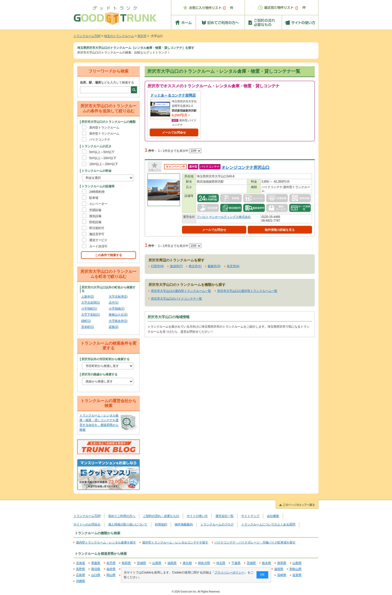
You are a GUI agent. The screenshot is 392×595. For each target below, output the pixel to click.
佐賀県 (297, 575)
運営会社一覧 (225, 516)
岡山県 (111, 575)
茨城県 (251, 563)
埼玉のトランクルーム (119, 36)
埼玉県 (220, 563)
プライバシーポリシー (229, 572)
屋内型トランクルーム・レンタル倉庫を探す (106, 542)
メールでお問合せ (174, 132)
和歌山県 (296, 569)
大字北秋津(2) (118, 296)
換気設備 (95, 216)
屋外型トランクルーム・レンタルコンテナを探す (175, 542)
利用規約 (161, 524)
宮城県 (141, 563)
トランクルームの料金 (97, 171)
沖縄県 (80, 581)
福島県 (172, 563)
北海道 (80, 563)
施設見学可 (96, 234)
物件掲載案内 (184, 524)
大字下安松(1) (90, 314)
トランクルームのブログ (217, 524)
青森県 (95, 563)
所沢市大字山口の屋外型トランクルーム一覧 (247, 291)
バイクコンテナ (99, 139)
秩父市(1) (195, 266)
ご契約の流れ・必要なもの (161, 516)
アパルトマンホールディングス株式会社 (224, 217)
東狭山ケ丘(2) (118, 314)
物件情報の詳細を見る (280, 230)
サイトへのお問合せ (87, 524)
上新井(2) (87, 296)
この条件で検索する (108, 255)
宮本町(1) (87, 327)
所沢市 (142, 36)
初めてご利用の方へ (121, 516)
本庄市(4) (233, 266)
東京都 (187, 563)
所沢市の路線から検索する (100, 374)
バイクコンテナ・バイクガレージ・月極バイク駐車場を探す (255, 542)
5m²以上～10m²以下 (102, 158)
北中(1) (113, 302)
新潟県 (95, 569)
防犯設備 (95, 222)
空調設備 (95, 210)
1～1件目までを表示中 (179, 151)
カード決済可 (98, 246)
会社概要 (273, 516)
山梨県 (297, 563)
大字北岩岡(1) (90, 302)
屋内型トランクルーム (104, 127)
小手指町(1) (89, 308)
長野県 (80, 569)
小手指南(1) (116, 308)
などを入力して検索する (107, 82)
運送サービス (98, 240)
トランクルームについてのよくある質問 (268, 524)
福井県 (111, 569)
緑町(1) (86, 321)
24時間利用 (96, 192)
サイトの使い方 (197, 516)
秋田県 (126, 563)
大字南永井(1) (118, 321)
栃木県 (266, 563)
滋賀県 (278, 569)
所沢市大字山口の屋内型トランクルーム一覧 (181, 291)
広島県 (80, 575)
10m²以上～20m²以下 (103, 164)
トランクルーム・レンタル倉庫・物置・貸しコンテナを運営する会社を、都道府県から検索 (99, 423)
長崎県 (281, 575)
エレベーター (98, 204)
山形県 (156, 563)
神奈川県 (204, 563)
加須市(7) (176, 266)
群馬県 (281, 563)
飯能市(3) (214, 266)
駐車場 (93, 198)
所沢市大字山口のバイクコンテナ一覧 (176, 298)
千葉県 (236, 563)
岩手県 (111, 563)
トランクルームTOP (87, 36)
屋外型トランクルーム (104, 133)
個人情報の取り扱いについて (127, 524)
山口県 (95, 575)
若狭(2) (113, 327)
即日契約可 (96, 228)
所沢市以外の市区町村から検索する (106, 359)
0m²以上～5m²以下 (101, 152)
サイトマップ (250, 516)
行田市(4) (157, 266)
